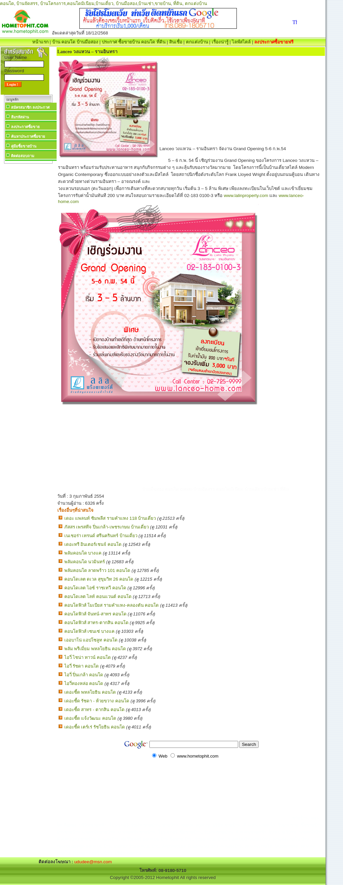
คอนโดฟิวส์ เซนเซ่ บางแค (89, 631)
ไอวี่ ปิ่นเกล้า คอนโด (83, 674)
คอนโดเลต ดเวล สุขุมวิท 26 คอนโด (99, 579)
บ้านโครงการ (53, 3)
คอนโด (7, 3)
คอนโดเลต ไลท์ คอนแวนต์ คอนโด (98, 596)
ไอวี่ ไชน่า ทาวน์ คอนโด (87, 657)
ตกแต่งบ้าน (196, 3)
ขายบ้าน (163, 3)
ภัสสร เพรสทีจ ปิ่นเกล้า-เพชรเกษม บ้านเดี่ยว (106, 526)
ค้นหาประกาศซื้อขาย (28, 136)
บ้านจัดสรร (27, 3)
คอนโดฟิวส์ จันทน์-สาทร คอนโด (95, 613)
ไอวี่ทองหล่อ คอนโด (84, 683)
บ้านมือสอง (126, 3)
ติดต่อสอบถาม (22, 156)
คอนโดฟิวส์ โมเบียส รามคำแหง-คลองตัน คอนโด (111, 605)
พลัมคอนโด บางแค (83, 553)
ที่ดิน (177, 3)
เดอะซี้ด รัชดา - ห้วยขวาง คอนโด (96, 700)
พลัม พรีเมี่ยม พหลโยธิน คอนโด (95, 648)
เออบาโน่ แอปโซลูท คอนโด (91, 640)
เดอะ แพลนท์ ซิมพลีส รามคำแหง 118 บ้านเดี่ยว (110, 518)
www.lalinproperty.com (246, 195)
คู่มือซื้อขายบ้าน (24, 146)
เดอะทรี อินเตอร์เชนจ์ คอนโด (93, 544)
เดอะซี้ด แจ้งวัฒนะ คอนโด (90, 718)
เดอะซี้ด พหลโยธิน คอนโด (90, 692)
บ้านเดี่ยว (104, 3)
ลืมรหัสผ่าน (20, 117)
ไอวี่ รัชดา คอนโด (81, 666)
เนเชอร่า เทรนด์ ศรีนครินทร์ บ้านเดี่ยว (100, 535)
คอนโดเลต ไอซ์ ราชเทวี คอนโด (95, 587)
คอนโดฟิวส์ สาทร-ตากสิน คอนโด (96, 622)
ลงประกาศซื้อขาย (25, 127)
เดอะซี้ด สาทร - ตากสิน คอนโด (94, 709)
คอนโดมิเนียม (80, 3)
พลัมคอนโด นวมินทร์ (84, 561)
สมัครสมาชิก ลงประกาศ (30, 107)
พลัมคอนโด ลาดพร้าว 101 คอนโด (97, 570)
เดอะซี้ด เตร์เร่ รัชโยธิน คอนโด (94, 726)
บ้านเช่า (145, 3)
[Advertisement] (28, 265)
